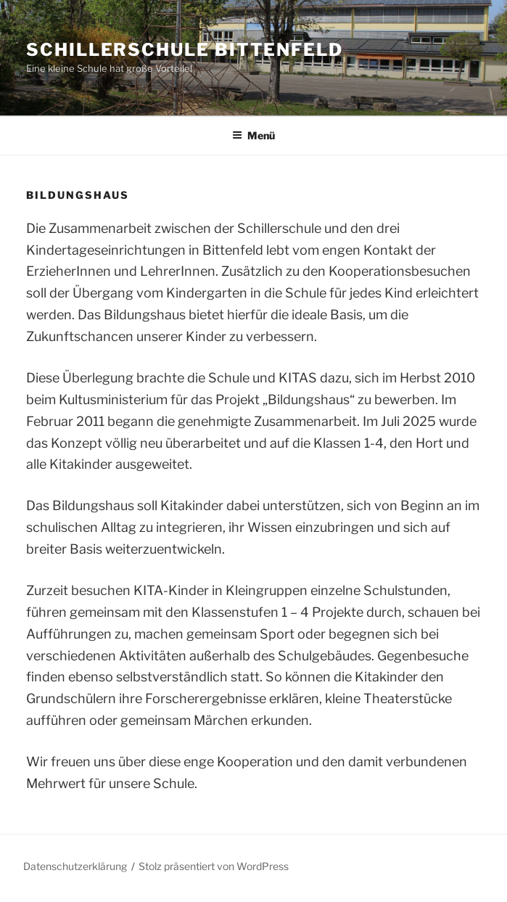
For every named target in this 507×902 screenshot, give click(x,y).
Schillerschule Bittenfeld (184, 49)
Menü (253, 135)
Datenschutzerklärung (75, 866)
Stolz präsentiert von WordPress (214, 866)
